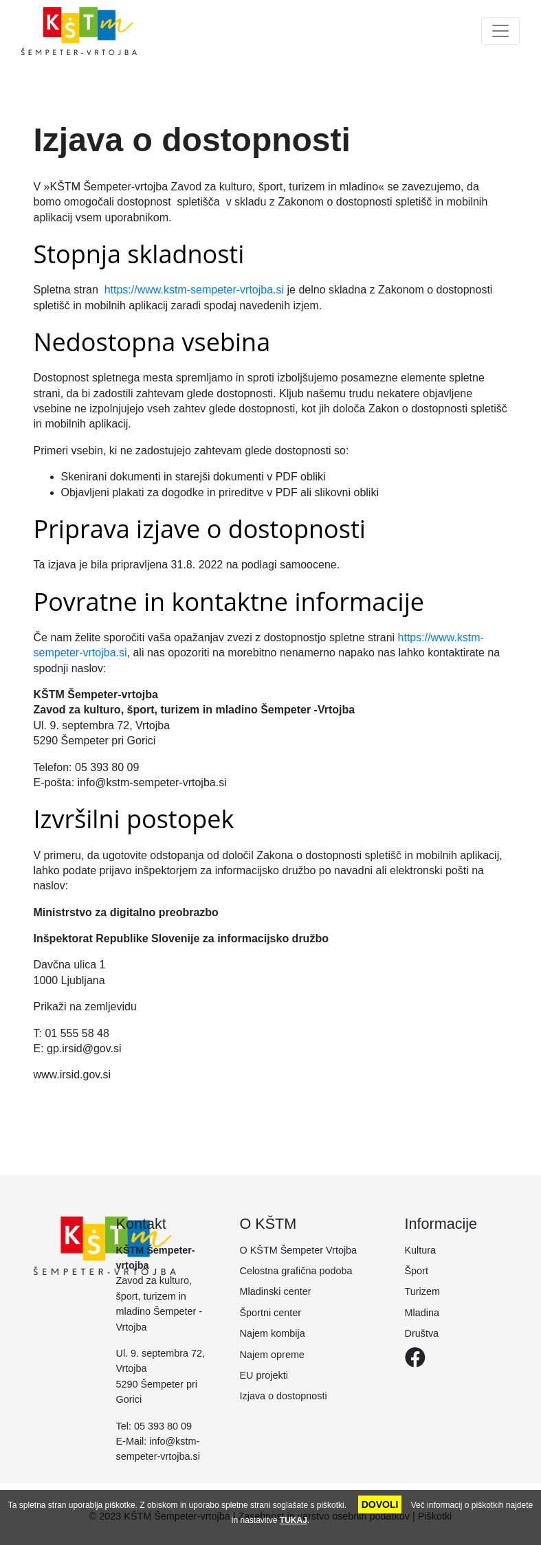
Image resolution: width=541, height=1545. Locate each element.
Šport (416, 1270)
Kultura (421, 1250)
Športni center (271, 1312)
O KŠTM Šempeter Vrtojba (298, 1250)
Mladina (422, 1312)
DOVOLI (380, 1504)
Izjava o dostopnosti (283, 1395)
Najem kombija (272, 1333)
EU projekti (264, 1375)
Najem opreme (272, 1354)
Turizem (422, 1291)
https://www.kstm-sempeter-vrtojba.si (194, 290)
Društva (422, 1333)
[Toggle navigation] (500, 31)
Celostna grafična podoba (296, 1270)
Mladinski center (275, 1291)
